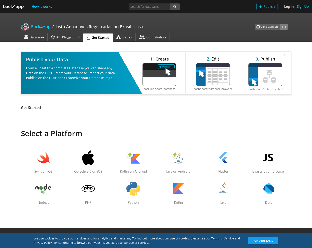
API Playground (65, 37)
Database (34, 37)
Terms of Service (222, 238)
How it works (42, 6)
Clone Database (267, 26)
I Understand (263, 241)
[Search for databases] (149, 6)
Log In (289, 6)
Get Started (98, 37)
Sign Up (303, 6)
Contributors (152, 37)
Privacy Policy (43, 243)
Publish (267, 6)
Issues (124, 37)
